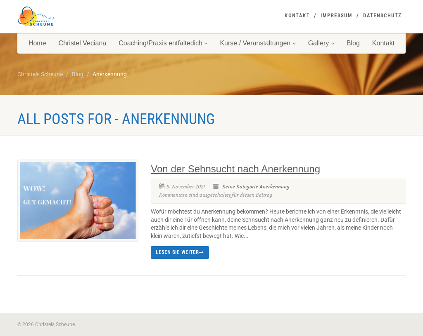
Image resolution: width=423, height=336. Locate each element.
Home (37, 43)
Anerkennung (274, 186)
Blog (353, 43)
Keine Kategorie (240, 186)
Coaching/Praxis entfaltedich (163, 43)
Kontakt (297, 16)
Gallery (321, 43)
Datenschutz (382, 16)
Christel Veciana (83, 43)
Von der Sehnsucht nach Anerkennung (235, 168)
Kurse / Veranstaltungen (257, 43)
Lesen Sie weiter (180, 252)
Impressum (336, 16)
